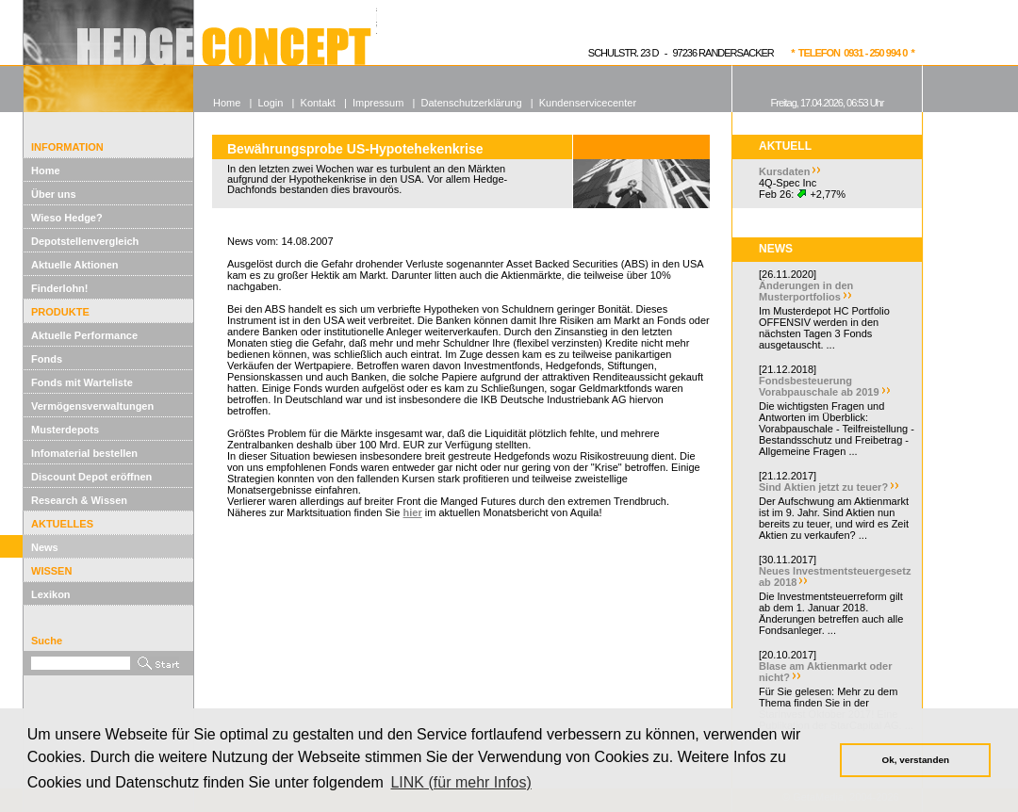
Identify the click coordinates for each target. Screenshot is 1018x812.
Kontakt (318, 102)
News (44, 547)
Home (45, 170)
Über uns (53, 194)
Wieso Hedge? (67, 217)
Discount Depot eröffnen (91, 476)
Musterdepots (65, 429)
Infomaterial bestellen (84, 453)
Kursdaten (784, 171)
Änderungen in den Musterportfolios (806, 291)
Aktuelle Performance (84, 335)
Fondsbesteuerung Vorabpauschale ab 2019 (819, 386)
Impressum (378, 102)
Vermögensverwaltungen (92, 406)
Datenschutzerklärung (471, 102)
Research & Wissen (79, 500)
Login (270, 102)
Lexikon (51, 594)
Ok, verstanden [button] (915, 760)
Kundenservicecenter (587, 102)
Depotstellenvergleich (85, 241)
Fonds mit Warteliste (82, 382)
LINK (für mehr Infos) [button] (460, 782)
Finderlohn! (60, 288)
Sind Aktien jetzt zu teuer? (823, 487)
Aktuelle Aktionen (75, 264)
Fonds (46, 359)
